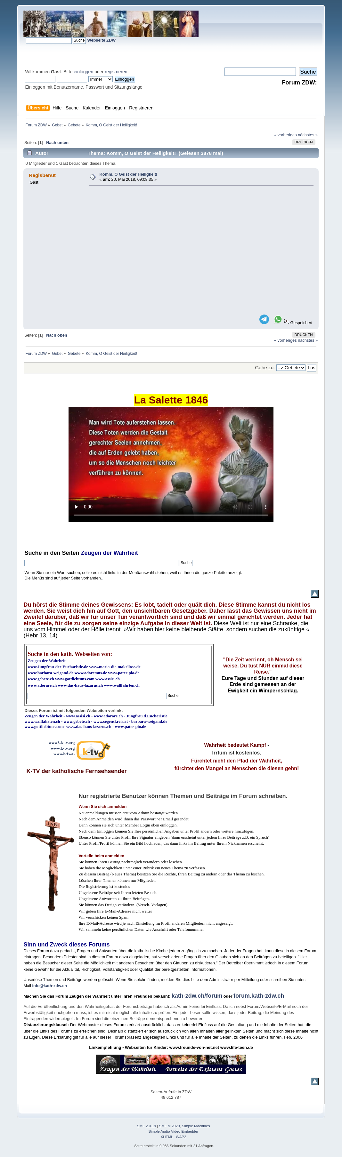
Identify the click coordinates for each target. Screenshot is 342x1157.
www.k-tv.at (64, 753)
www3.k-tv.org (62, 742)
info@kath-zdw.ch (49, 985)
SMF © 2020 (169, 1126)
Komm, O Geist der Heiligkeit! (129, 174)
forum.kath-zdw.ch (258, 996)
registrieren (116, 71)
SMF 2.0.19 (146, 1126)
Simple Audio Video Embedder (174, 1131)
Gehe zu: (265, 367)
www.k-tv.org (63, 748)
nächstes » (308, 134)
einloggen (83, 71)
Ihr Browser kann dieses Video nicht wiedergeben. (171, 464)
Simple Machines (196, 1126)
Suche (33, 553)
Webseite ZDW (101, 40)
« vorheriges (285, 134)
